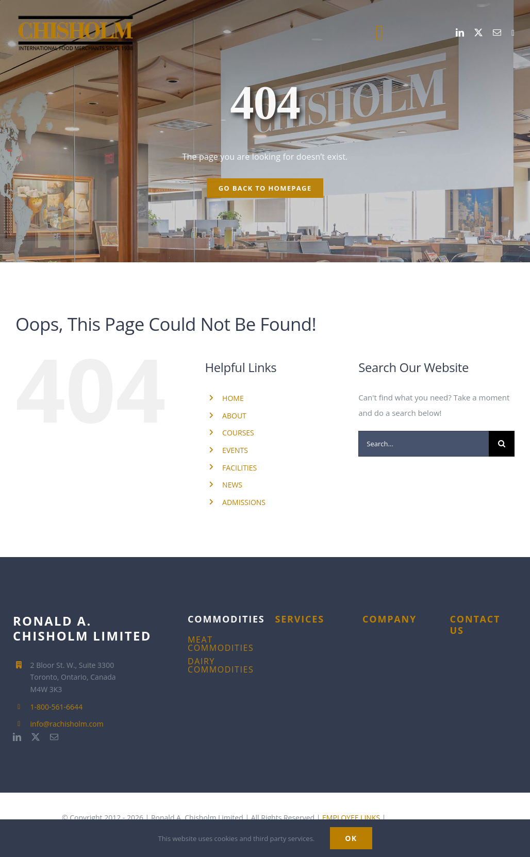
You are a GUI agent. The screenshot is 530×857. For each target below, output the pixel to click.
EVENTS (235, 450)
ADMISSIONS (244, 502)
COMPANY (389, 619)
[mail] (497, 32)
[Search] (502, 444)
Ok (351, 838)
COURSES (238, 433)
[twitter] (478, 32)
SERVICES (299, 619)
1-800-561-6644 (56, 707)
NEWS (232, 485)
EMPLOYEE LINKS (351, 817)
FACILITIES (239, 468)
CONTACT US (475, 624)
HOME (233, 398)
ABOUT (234, 416)
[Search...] (423, 444)
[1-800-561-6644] (513, 33)
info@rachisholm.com (67, 724)
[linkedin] (460, 32)
